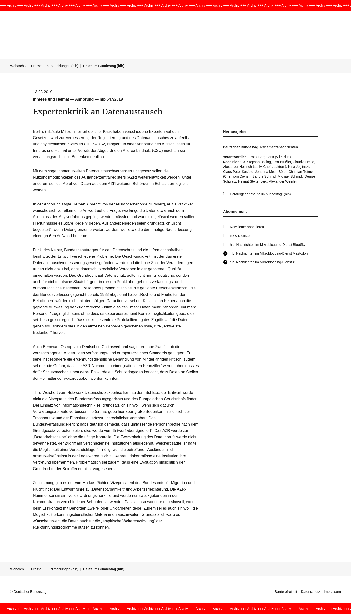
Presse (36, 66)
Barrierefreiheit (286, 592)
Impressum (332, 592)
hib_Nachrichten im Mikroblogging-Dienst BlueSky (267, 244)
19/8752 (95, 144)
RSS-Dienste (240, 236)
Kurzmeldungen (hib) (62, 66)
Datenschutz (310, 592)
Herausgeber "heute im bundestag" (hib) (260, 194)
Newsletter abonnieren (247, 227)
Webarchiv (18, 66)
